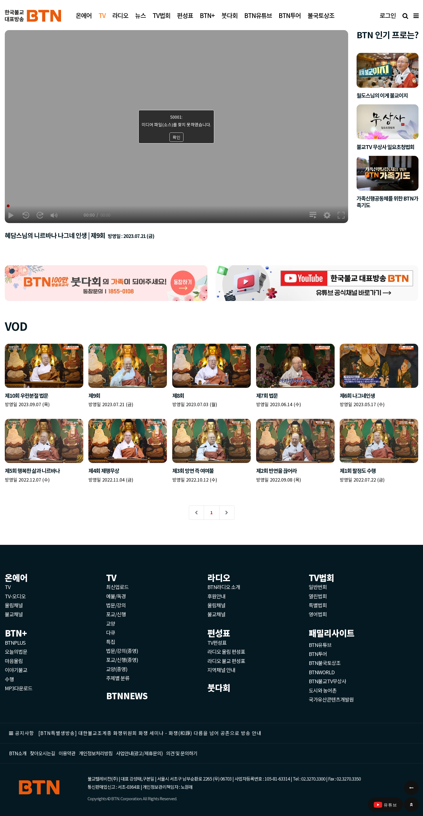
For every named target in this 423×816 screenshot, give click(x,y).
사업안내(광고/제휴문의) (139, 753)
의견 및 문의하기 (181, 753)
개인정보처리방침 (96, 753)
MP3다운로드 (18, 688)
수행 (9, 679)
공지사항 (24, 732)
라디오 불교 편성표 (226, 660)
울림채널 (14, 605)
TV (7, 586)
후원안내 (216, 596)
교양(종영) (116, 669)
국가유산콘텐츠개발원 (331, 699)
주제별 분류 (117, 678)
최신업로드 (117, 586)
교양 (110, 623)
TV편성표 (217, 642)
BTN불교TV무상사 (327, 681)
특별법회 (318, 605)
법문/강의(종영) (122, 650)
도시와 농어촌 (323, 690)
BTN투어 (318, 653)
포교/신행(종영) (122, 659)
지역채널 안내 (221, 669)
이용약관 (67, 753)
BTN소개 (17, 753)
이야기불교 (16, 669)
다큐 (110, 632)
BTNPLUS (15, 642)
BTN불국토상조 (325, 662)
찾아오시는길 (42, 753)
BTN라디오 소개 (223, 586)
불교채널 (14, 614)
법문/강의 (116, 605)
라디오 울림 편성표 (226, 651)
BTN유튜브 (320, 644)
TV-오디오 (15, 596)
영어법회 (318, 614)
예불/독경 (116, 596)
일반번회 (318, 586)
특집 (110, 641)
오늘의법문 (16, 651)
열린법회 (318, 596)
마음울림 (14, 660)
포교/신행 (116, 614)
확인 (176, 137)
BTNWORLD (322, 672)
